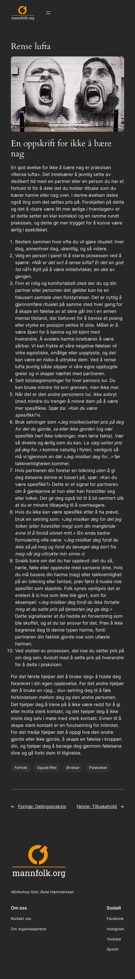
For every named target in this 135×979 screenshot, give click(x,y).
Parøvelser (98, 767)
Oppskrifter (47, 767)
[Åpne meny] (48, 13)
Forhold (21, 767)
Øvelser (73, 767)
